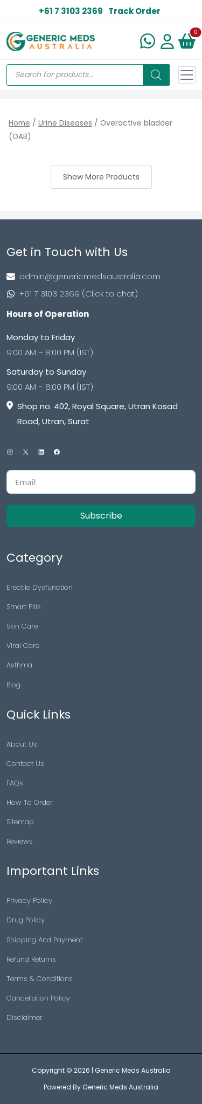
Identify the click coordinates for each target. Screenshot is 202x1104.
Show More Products (101, 176)
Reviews (19, 841)
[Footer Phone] (101, 293)
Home (19, 123)
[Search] (156, 75)
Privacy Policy (29, 900)
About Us (21, 744)
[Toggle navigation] (187, 75)
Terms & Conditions (39, 979)
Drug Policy (25, 920)
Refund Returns (31, 959)
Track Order (134, 11)
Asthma (19, 665)
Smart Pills (23, 607)
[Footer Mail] (101, 276)
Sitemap (20, 822)
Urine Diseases (65, 123)
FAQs (14, 783)
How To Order (29, 802)
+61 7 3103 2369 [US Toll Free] (71, 11)
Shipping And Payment (44, 940)
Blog (13, 685)
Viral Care (22, 645)
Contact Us (25, 763)
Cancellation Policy (38, 998)
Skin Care (22, 626)
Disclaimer (24, 1017)
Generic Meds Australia (133, 1070)
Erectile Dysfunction (39, 587)
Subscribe (101, 515)
